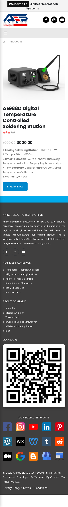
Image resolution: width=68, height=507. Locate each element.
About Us (9, 308)
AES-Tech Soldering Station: (18, 326)
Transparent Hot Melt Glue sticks (21, 269)
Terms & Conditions (35, 488)
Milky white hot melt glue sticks (20, 274)
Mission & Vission (13, 312)
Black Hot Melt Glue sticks (17, 283)
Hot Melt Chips (12, 292)
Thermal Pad (10, 317)
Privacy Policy (11, 488)
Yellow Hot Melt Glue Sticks (18, 278)
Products (16, 41)
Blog (6, 330)
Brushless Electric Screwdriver (20, 321)
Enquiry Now (15, 186)
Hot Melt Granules (13, 287)
